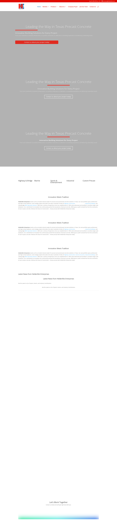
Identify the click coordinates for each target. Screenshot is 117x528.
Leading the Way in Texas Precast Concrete (58, 81)
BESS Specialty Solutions (31, 205)
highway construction (69, 203)
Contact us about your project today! (36, 42)
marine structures (80, 254)
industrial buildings (90, 254)
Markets (45, 6)
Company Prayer (73, 6)
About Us (62, 6)
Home (39, 6)
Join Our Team (84, 6)
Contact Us (93, 6)
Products (53, 6)
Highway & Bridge (25, 180)
